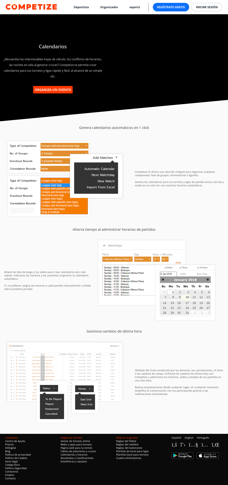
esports (134, 7)
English (189, 437)
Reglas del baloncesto (129, 448)
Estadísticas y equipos (74, 461)
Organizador (109, 7)
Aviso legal (11, 461)
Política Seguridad (16, 468)
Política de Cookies (16, 458)
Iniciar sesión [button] (207, 7)
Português (203, 437)
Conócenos (11, 471)
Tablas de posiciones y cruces (78, 451)
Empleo (9, 475)
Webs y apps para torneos (76, 444)
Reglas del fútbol (126, 441)
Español (176, 437)
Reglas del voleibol (127, 444)
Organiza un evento (53, 90)
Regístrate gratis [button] (171, 7)
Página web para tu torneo (76, 448)
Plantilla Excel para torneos (132, 454)
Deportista (81, 7)
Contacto (10, 478)
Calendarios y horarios (74, 454)
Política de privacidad (18, 454)
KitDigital (10, 448)
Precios (9, 444)
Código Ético (12, 464)
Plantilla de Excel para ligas (132, 451)
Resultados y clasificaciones (77, 458)
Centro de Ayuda (15, 441)
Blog (7, 451)
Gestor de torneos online (75, 441)
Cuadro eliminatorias (128, 458)
